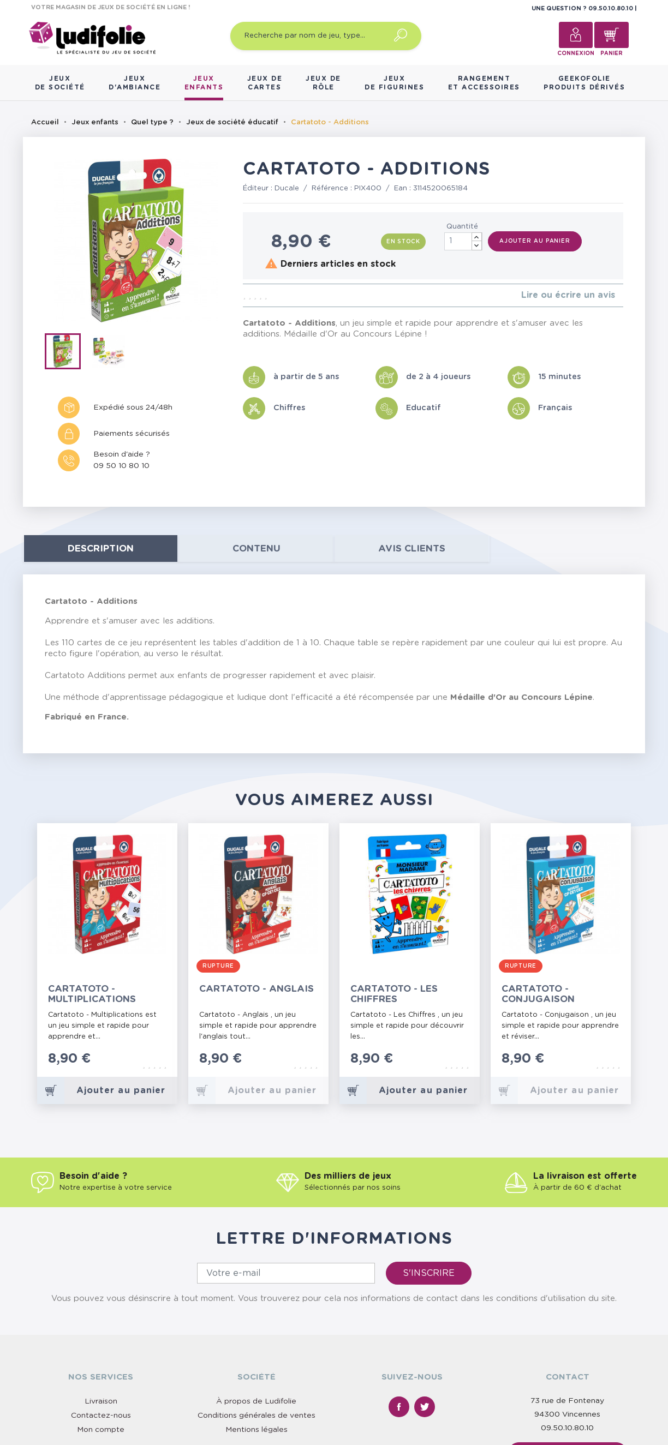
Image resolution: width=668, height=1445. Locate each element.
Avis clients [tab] (411, 548)
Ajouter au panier (534, 241)
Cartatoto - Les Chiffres (394, 994)
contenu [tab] (256, 548)
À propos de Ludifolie (256, 1401)
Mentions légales (256, 1430)
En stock (403, 241)
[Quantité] (463, 241)
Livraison (101, 1401)
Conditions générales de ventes (256, 1415)
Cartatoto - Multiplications (92, 994)
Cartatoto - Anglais (256, 988)
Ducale (287, 188)
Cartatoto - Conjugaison (538, 994)
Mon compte (100, 1430)
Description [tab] (101, 548)
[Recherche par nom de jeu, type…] (325, 36)
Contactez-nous (101, 1415)
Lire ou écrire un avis (568, 295)
